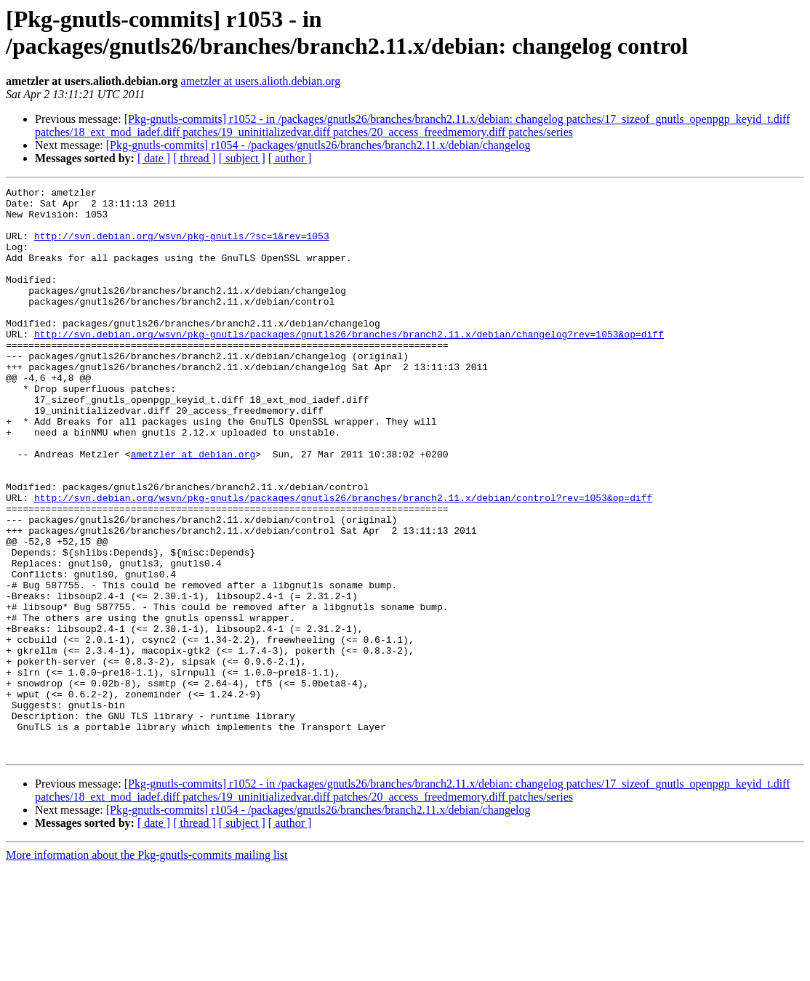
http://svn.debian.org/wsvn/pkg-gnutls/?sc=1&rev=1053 (181, 246)
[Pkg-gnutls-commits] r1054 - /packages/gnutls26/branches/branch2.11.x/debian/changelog (318, 145)
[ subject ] (242, 158)
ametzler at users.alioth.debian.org (261, 81)
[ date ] (153, 158)
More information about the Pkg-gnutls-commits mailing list (147, 968)
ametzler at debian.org (193, 508)
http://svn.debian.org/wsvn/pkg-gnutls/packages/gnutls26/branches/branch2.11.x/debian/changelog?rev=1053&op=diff (349, 364)
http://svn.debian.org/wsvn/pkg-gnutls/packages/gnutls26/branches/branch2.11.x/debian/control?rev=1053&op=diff (343, 560)
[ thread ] (194, 158)
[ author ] (290, 158)
